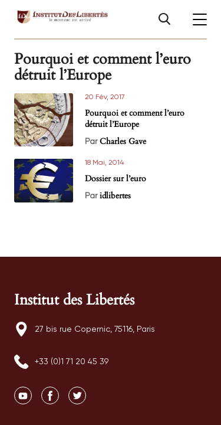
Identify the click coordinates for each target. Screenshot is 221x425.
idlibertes (115, 195)
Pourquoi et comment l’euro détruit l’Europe (134, 118)
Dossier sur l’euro (115, 178)
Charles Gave (123, 141)
